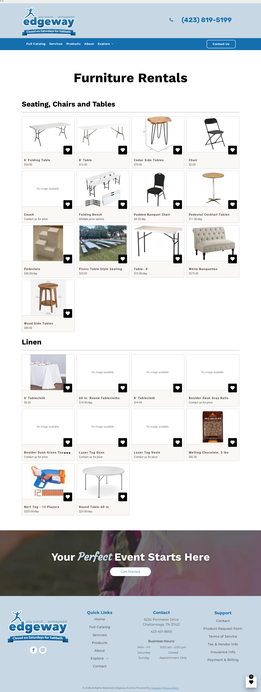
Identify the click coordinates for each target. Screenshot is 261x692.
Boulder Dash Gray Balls (209, 398)
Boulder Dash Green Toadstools (50, 452)
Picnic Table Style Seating (100, 269)
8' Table (85, 160)
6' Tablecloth (34, 398)
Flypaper (156, 687)
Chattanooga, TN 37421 (161, 624)
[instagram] (42, 650)
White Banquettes (203, 269)
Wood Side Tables (38, 323)
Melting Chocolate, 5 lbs (209, 452)
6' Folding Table (37, 160)
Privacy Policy (171, 687)
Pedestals (32, 269)
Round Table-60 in (94, 507)
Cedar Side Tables (149, 160)
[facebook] (33, 650)
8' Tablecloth (144, 398)
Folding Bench (90, 214)
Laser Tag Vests (147, 452)
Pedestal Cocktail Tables (209, 214)
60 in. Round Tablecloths (99, 398)
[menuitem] (35, 43)
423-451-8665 (161, 632)
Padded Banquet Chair (152, 214)
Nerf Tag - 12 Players (41, 507)
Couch (29, 214)
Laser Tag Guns (92, 452)
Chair (193, 160)
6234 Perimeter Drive (161, 620)
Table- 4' (141, 269)
